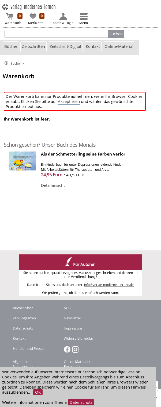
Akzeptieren (69, 101)
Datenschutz (81, 402)
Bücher (10, 46)
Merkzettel (36, 19)
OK (38, 392)
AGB (67, 307)
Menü (83, 19)
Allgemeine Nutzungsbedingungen (31, 364)
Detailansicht (53, 185)
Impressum (73, 328)
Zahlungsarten (24, 318)
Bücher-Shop (23, 307)
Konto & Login (63, 19)
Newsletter (72, 318)
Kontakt (93, 46)
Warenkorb (14, 19)
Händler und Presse (28, 348)
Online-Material (118, 46)
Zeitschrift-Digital (65, 46)
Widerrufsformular (78, 338)
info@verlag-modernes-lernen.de (109, 285)
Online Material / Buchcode (77, 364)
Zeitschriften (33, 46)
